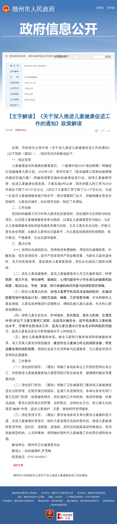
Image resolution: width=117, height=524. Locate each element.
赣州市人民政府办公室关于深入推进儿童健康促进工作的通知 (50, 475)
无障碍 (100, 7)
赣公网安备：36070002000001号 (83, 501)
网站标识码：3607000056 (50, 501)
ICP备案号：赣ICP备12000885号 (18, 501)
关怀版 (111, 7)
